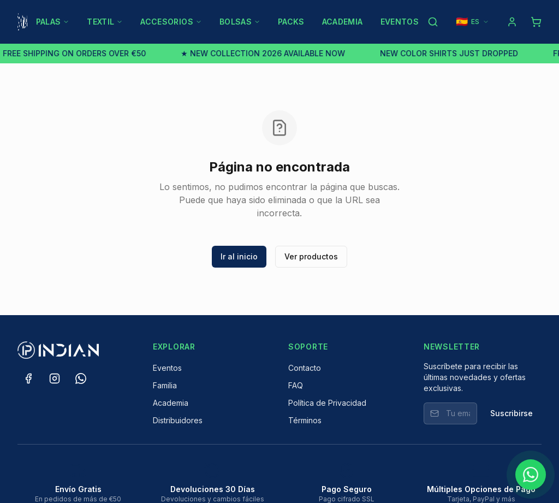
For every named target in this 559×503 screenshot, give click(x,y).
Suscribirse (511, 413)
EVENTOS (399, 21)
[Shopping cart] (536, 21)
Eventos (167, 367)
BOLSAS (239, 21)
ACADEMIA (342, 21)
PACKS (291, 21)
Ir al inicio (239, 256)
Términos (305, 420)
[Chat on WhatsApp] (530, 474)
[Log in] (512, 21)
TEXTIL (105, 21)
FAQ (295, 385)
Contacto (304, 367)
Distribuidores (178, 420)
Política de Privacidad (327, 402)
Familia (165, 385)
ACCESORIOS (171, 21)
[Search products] (432, 21)
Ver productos (311, 256)
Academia (170, 402)
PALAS (53, 21)
